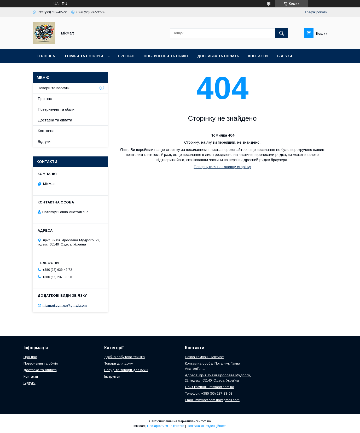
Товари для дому (118, 363)
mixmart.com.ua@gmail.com (65, 305)
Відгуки (284, 56)
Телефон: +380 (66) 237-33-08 (208, 393)
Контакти (258, 56)
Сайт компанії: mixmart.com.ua (209, 387)
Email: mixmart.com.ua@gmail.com (212, 400)
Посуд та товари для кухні (126, 370)
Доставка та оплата (218, 56)
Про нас (126, 56)
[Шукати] (281, 33)
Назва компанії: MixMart (204, 357)
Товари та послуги (83, 56)
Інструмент (113, 376)
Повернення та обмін (166, 56)
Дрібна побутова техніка (124, 357)
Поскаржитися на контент (165, 426)
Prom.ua (205, 421)
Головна (46, 56)
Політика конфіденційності (207, 426)
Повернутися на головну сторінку (222, 167)
